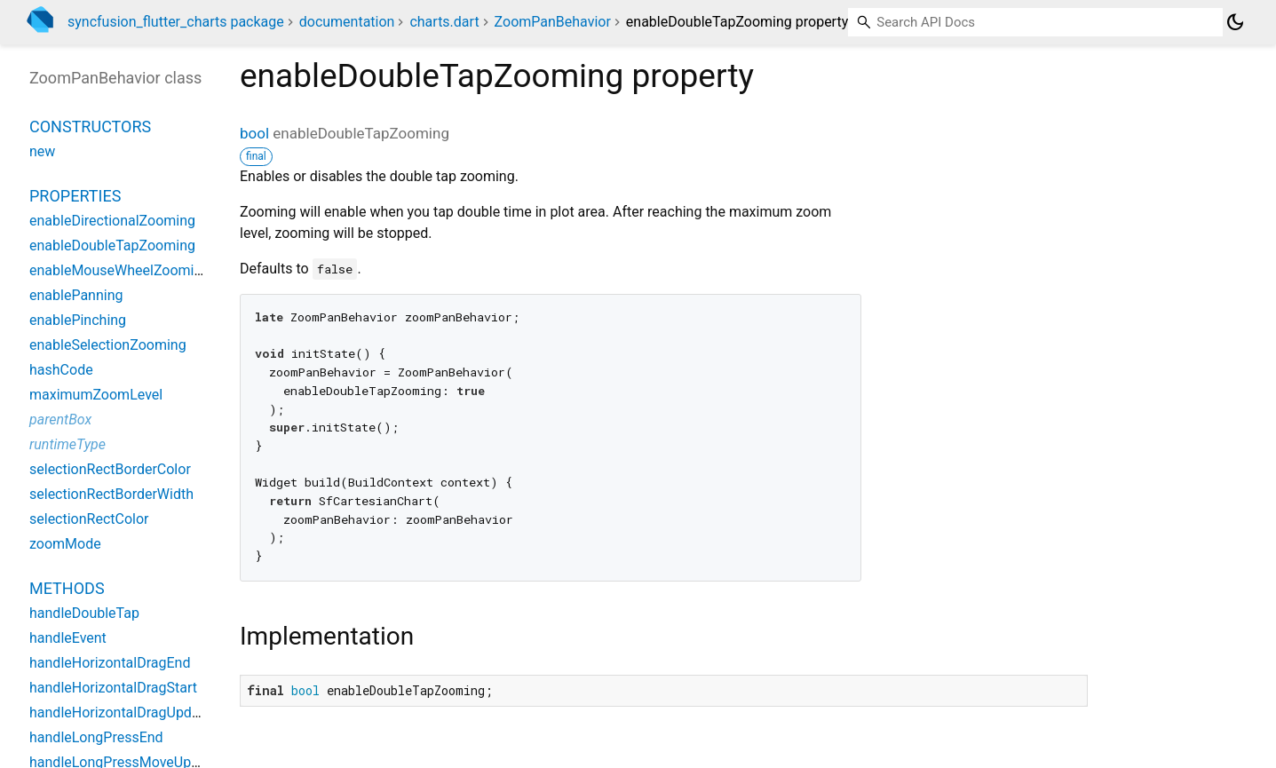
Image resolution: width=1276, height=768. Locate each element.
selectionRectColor (89, 519)
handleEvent (68, 637)
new (42, 151)
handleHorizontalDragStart (113, 687)
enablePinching (77, 320)
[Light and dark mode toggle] (1235, 22)
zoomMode (65, 543)
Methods (67, 588)
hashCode (61, 369)
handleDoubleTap (84, 613)
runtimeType (67, 444)
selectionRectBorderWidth (111, 494)
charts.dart (444, 21)
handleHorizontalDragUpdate (120, 712)
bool (254, 133)
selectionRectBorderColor (110, 469)
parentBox (60, 419)
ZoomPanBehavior (553, 21)
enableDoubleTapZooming (112, 245)
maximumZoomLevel (95, 394)
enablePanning (76, 295)
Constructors (90, 126)
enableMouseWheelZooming (119, 270)
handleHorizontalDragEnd (109, 662)
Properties (75, 195)
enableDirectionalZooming (112, 220)
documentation (347, 21)
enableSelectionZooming (107, 344)
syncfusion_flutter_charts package (175, 21)
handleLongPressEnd (96, 737)
